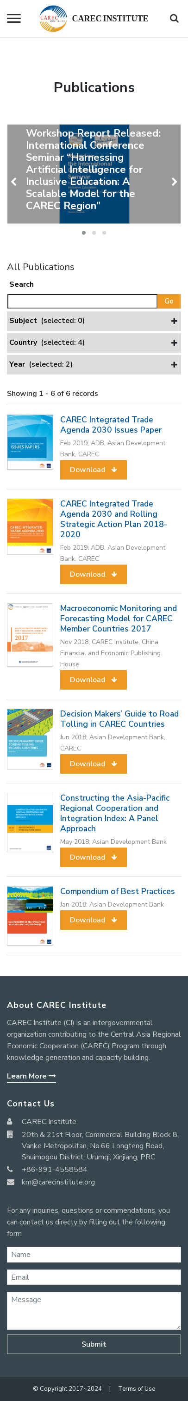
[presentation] (14, 182)
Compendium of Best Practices (117, 891)
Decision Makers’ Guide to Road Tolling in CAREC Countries (119, 719)
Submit (94, 1344)
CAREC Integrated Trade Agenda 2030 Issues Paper (111, 424)
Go (169, 301)
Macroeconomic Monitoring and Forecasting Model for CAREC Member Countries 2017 (118, 618)
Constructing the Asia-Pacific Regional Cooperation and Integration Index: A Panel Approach (114, 813)
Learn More (31, 1076)
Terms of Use (136, 1389)
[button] (84, 233)
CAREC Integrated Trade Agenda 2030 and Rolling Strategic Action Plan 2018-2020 (113, 519)
